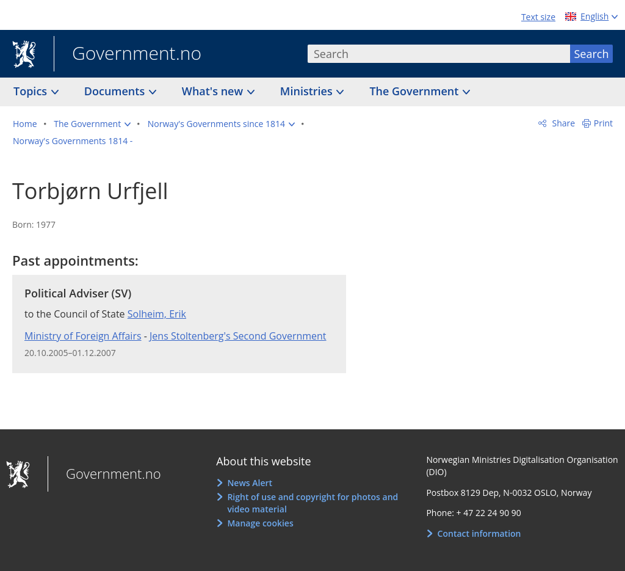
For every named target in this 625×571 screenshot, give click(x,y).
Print (603, 123)
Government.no (127, 54)
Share (562, 123)
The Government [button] (415, 91)
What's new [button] (214, 91)
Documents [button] (116, 91)
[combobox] (439, 54)
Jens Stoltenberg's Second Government (238, 336)
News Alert (249, 483)
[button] (92, 124)
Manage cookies (260, 523)
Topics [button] (31, 91)
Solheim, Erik (157, 314)
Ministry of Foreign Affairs (83, 336)
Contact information (479, 533)
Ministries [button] (308, 91)
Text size (538, 17)
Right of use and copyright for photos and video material (312, 503)
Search (591, 53)
